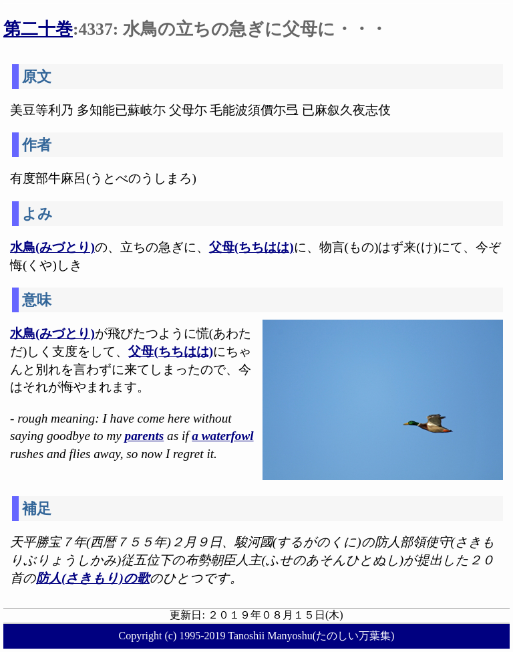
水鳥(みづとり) (52, 247)
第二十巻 (38, 29)
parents (144, 436)
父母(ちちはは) (251, 247)
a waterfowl (222, 436)
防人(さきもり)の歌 (93, 578)
